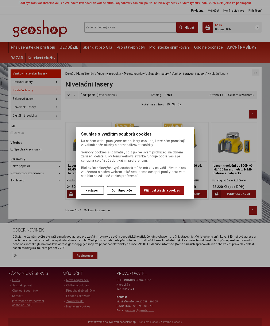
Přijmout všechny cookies (162, 190)
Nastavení (92, 190)
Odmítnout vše (122, 190)
